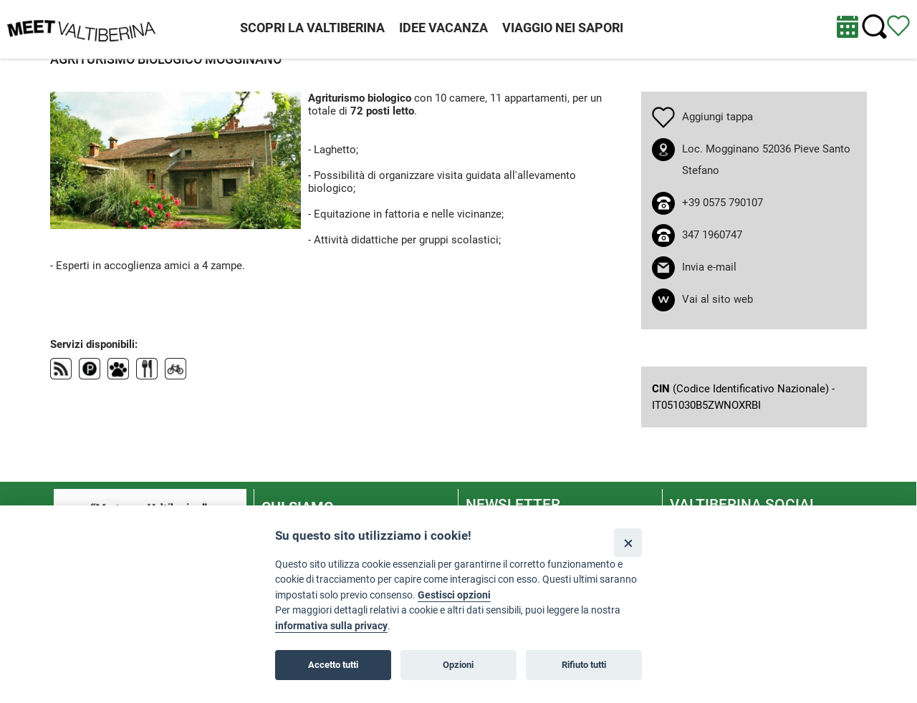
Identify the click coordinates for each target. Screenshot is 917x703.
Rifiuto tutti (584, 664)
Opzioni (458, 664)
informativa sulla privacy (331, 626)
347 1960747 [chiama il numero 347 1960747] (712, 234)
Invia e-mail (709, 267)
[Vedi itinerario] (898, 25)
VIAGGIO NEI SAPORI (562, 27)
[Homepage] (81, 28)
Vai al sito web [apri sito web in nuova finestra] (717, 299)
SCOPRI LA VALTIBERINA (312, 27)
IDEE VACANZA (443, 27)
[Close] (628, 542)
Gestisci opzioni (454, 595)
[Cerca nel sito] (874, 26)
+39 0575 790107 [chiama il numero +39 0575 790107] (722, 202)
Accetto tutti (333, 664)
